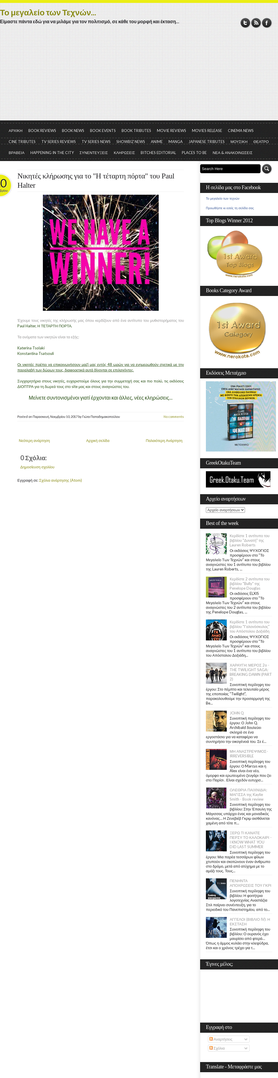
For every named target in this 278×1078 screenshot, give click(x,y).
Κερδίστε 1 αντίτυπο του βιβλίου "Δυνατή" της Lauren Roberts (250, 540)
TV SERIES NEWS (96, 141)
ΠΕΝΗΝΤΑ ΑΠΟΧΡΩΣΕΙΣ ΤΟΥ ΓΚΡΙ (250, 883)
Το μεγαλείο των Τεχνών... (48, 12)
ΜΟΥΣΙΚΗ (239, 141)
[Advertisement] (139, 77)
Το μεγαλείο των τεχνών (222, 198)
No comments (174, 416)
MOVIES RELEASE (207, 130)
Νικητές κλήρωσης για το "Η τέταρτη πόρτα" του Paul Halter (95, 180)
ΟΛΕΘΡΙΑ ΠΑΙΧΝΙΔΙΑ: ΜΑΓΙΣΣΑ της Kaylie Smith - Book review (248, 794)
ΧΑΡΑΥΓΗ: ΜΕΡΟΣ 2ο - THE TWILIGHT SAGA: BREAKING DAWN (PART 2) (251, 672)
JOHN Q (237, 713)
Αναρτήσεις (221, 1039)
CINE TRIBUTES (22, 141)
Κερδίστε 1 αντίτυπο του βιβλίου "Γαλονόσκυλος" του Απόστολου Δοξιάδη (250, 626)
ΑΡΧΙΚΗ (16, 130)
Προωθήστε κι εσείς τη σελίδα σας (230, 208)
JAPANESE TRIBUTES (207, 141)
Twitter (245, 22)
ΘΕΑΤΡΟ (261, 141)
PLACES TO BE (194, 152)
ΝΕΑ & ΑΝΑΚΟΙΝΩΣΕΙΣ (233, 152)
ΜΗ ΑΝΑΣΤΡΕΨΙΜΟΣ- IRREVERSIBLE (249, 753)
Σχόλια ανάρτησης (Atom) (60, 480)
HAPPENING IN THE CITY (52, 152)
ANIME (157, 141)
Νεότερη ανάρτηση (34, 440)
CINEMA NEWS (241, 130)
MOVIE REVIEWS (171, 130)
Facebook (266, 22)
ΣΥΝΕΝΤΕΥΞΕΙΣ (94, 152)
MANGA (176, 141)
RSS (256, 22)
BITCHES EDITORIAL (158, 152)
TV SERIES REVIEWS (58, 141)
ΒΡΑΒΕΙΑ (17, 152)
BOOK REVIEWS (42, 130)
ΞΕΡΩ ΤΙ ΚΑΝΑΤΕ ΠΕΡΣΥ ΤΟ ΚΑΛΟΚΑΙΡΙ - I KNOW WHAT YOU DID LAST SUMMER (250, 839)
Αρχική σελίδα (97, 440)
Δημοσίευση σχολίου (37, 467)
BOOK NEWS (73, 130)
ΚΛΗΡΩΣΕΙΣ (124, 152)
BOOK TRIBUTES (136, 130)
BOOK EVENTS (103, 130)
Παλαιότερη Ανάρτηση (164, 440)
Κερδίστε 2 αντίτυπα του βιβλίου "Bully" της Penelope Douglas (250, 584)
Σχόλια (217, 1048)
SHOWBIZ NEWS (130, 141)
